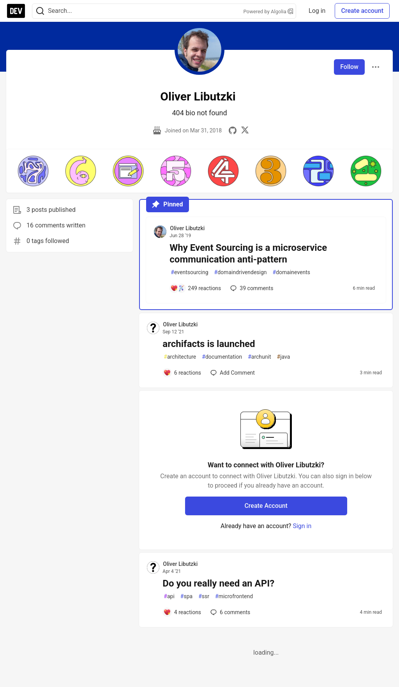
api (169, 596)
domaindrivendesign (240, 272)
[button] (33, 171)
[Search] (40, 11)
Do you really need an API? (218, 583)
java (283, 357)
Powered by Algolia (268, 11)
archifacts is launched (208, 343)
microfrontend (234, 596)
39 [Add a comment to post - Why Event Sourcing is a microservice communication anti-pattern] (251, 288)
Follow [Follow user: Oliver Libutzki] (349, 66)
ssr (203, 596)
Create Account (266, 505)
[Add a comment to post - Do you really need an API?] (182, 612)
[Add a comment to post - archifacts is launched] (182, 373)
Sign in (302, 526)
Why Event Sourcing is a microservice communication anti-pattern (248, 253)
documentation (222, 357)
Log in (317, 10)
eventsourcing (189, 272)
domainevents (292, 272)
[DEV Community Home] (16, 11)
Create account (362, 10)
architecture (180, 357)
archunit (259, 357)
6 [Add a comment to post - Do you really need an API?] (229, 612)
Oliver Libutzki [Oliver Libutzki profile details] (187, 228)
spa (186, 596)
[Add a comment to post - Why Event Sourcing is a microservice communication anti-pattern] (196, 288)
